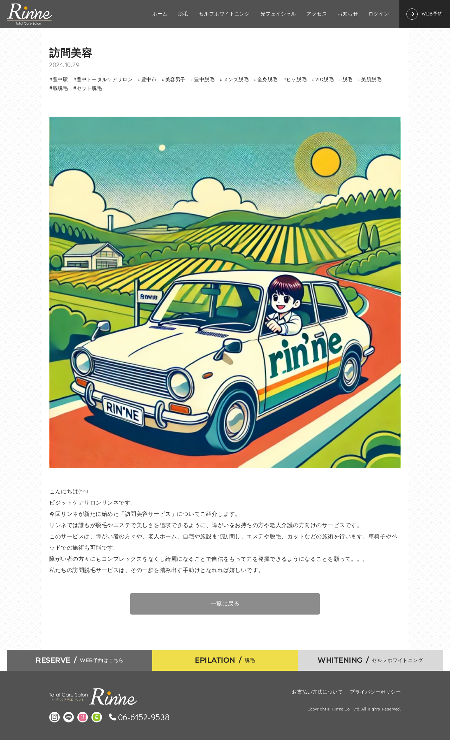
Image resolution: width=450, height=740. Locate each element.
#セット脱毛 (87, 88)
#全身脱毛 (266, 79)
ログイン (378, 14)
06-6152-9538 (144, 717)
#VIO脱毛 (323, 79)
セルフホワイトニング (224, 14)
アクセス (317, 14)
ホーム (160, 14)
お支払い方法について (317, 691)
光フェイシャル (278, 14)
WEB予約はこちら (80, 660)
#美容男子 (174, 79)
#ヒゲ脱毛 (295, 79)
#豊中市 (147, 79)
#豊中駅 (58, 79)
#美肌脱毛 (370, 79)
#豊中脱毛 (203, 79)
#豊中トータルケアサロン (103, 79)
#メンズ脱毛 (234, 79)
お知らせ (348, 14)
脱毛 (183, 14)
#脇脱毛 (58, 88)
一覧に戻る (225, 603)
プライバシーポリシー (375, 691)
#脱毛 (346, 79)
